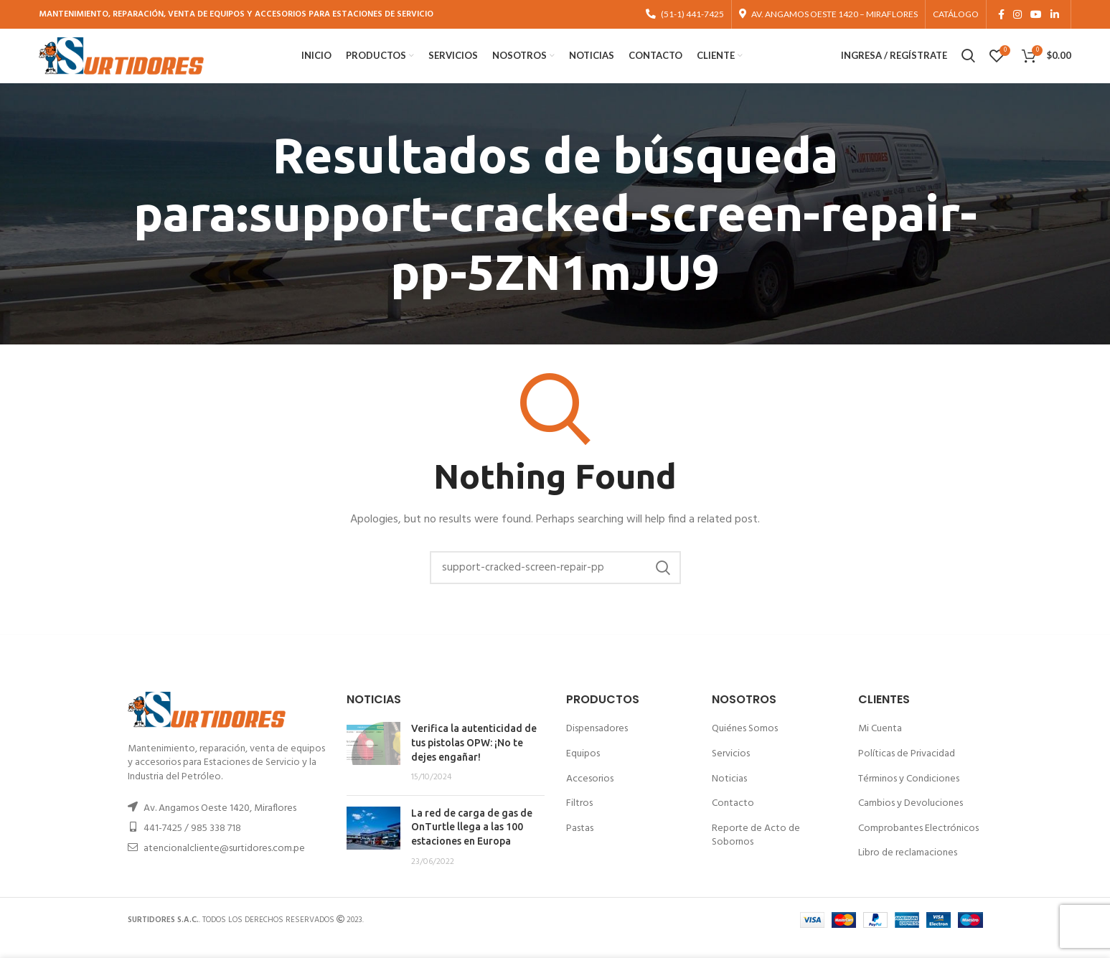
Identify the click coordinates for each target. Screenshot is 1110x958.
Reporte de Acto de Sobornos (756, 850)
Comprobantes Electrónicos (918, 843)
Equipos (583, 769)
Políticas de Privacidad (906, 769)
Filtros (579, 819)
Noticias (729, 794)
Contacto (733, 819)
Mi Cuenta (880, 744)
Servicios (731, 769)
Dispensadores (597, 744)
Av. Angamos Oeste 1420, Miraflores (220, 823)
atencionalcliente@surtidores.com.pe (224, 863)
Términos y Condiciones (908, 794)
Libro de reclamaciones (907, 868)
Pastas (579, 843)
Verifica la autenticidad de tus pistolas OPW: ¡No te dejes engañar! (474, 758)
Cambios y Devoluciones (910, 819)
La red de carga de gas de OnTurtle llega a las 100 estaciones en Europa (471, 842)
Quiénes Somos (745, 744)
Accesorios (589, 794)
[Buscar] (555, 583)
